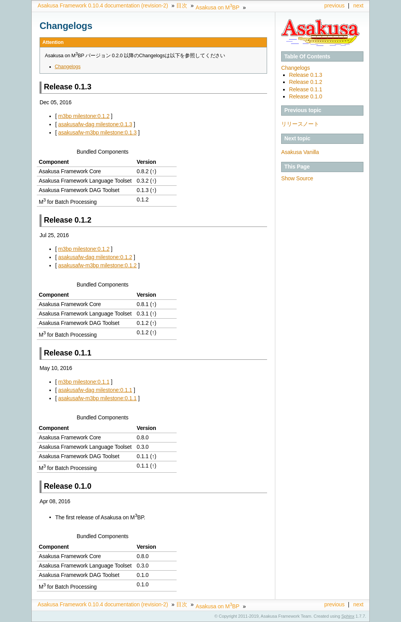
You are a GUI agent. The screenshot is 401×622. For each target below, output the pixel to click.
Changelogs (295, 68)
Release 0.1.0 (305, 96)
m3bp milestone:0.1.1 (84, 382)
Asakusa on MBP (217, 7)
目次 (181, 5)
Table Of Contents (307, 56)
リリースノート (300, 124)
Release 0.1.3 (305, 75)
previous (334, 5)
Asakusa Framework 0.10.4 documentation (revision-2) (103, 5)
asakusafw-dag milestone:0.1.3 (95, 124)
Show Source (297, 178)
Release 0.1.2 (305, 82)
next (358, 5)
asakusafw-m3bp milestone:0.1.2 (97, 265)
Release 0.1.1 (305, 89)
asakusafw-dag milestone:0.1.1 (95, 390)
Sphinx (347, 616)
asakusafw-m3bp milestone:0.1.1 (97, 398)
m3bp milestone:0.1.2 (84, 116)
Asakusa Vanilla (300, 152)
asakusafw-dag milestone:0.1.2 (95, 257)
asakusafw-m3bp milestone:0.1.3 (97, 132)
